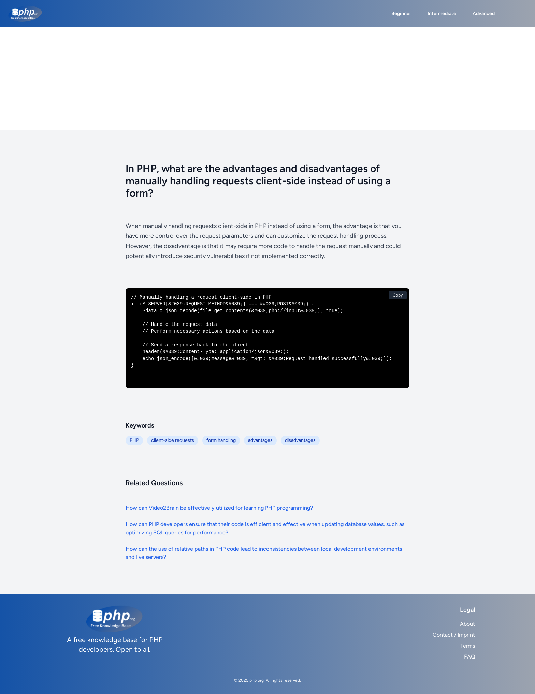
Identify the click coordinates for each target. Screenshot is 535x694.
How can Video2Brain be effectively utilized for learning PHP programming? (219, 508)
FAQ (469, 656)
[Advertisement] (267, 78)
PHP (134, 440)
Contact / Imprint (454, 635)
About (467, 624)
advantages (260, 440)
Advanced (484, 13)
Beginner (401, 13)
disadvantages (300, 440)
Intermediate (442, 13)
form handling (221, 440)
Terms (467, 645)
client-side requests (172, 440)
